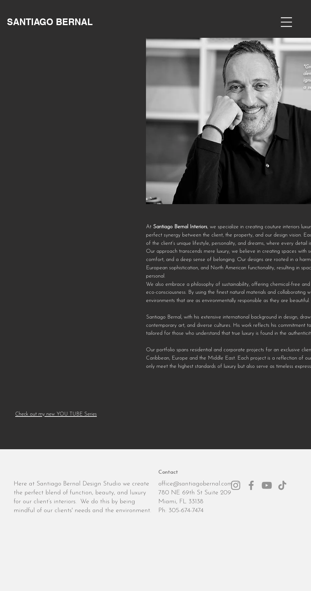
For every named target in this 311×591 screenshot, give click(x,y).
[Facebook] (251, 485)
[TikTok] (282, 485)
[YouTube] (267, 485)
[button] (286, 22)
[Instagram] (235, 485)
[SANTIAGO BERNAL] (49, 21)
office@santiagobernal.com (195, 484)
